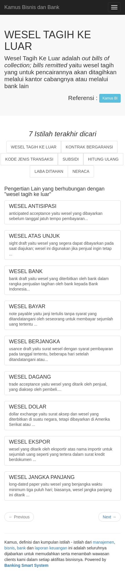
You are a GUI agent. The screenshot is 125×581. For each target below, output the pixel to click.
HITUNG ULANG (103, 159)
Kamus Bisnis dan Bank (31, 7)
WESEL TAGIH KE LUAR (34, 147)
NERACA (80, 171)
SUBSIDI (70, 159)
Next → (109, 517)
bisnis (9, 548)
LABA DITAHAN (48, 171)
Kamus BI (109, 98)
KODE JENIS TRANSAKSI (29, 159)
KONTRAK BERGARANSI (89, 147)
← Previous (19, 517)
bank (21, 548)
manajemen (103, 542)
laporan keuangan (51, 548)
